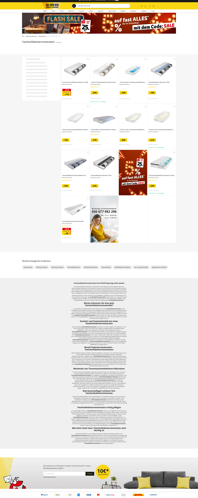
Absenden (90, 473)
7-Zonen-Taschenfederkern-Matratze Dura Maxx (103, 57)
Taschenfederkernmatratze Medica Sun (71, 150)
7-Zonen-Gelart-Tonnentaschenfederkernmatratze (132, 57)
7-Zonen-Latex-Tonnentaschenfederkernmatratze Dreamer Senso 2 (133, 105)
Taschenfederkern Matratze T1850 (157, 57)
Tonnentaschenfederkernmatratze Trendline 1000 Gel (162, 151)
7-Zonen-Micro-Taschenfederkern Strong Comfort (103, 104)
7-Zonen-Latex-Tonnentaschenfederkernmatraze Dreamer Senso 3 (162, 105)
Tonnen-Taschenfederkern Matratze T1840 (72, 57)
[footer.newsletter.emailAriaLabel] (64, 474)
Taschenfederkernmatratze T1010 (99, 150)
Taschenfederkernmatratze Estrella (70, 196)
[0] (149, 6)
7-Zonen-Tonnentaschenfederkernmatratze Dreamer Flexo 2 (75, 105)
